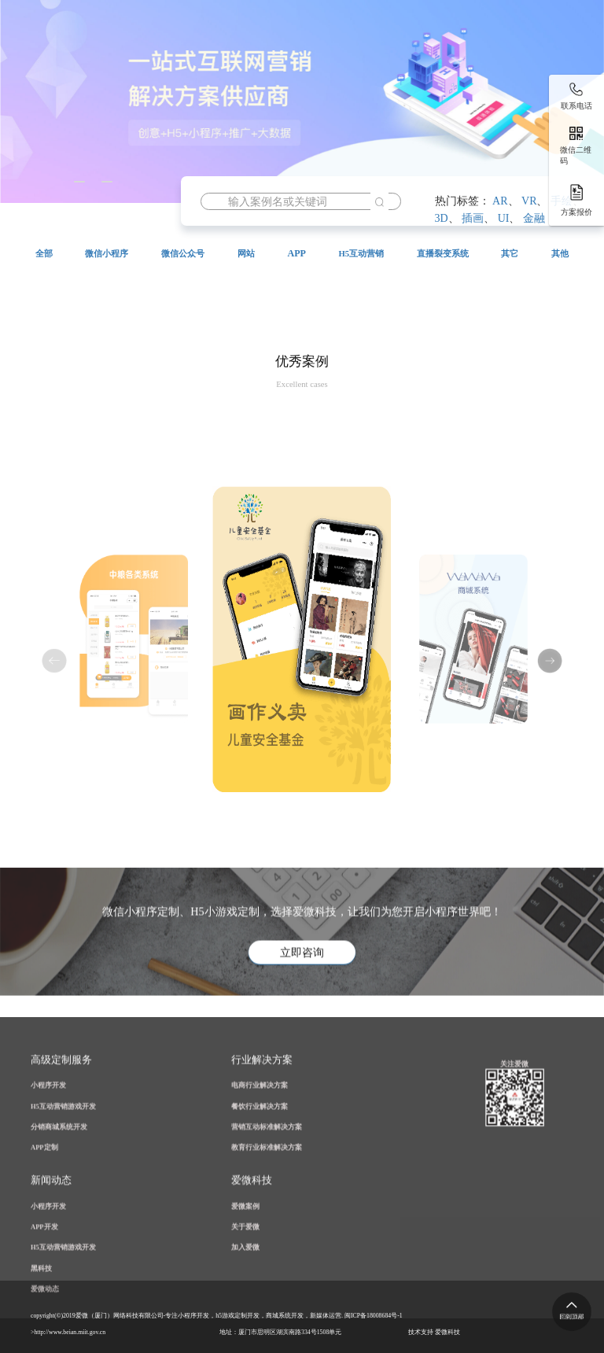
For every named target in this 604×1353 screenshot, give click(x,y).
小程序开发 (243, 88)
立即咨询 (302, 994)
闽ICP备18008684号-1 (373, 1315)
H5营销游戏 (140, 88)
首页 (53, 88)
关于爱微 (134, 127)
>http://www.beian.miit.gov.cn (68, 1332)
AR (499, 201)
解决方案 (528, 88)
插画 (473, 218)
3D (441, 218)
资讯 (53, 127)
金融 (534, 218)
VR (528, 201)
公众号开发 (346, 88)
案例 (437, 88)
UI (504, 218)
